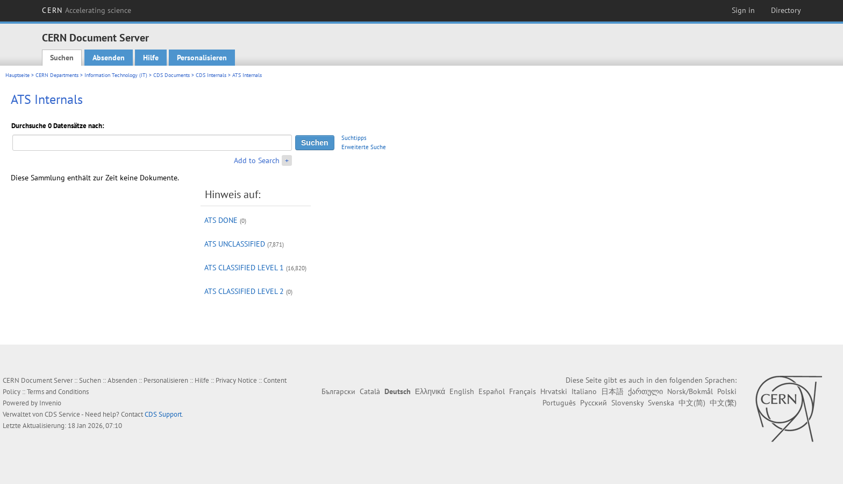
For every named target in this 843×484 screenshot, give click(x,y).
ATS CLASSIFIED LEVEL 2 (244, 291)
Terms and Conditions (58, 391)
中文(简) (691, 403)
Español (491, 391)
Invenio (50, 403)
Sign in (743, 10)
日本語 (612, 391)
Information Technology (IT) (115, 75)
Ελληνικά (430, 391)
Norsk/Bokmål (690, 391)
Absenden (108, 57)
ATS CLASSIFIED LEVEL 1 (244, 267)
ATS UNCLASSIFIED (234, 244)
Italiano (584, 391)
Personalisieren (202, 57)
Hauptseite (17, 75)
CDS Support (163, 414)
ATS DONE (221, 220)
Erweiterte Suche (363, 147)
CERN (86, 10)
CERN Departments (56, 75)
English (461, 391)
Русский (593, 403)
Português (559, 403)
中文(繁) (723, 403)
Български (338, 391)
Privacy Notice (236, 380)
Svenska (661, 403)
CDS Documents (171, 75)
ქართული (645, 391)
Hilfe (151, 57)
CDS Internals (211, 75)
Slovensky (627, 403)
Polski (727, 391)
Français (522, 391)
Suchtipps (354, 138)
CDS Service (62, 414)
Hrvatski (553, 391)
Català (370, 391)
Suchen (62, 57)
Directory (786, 10)
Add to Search (257, 160)
